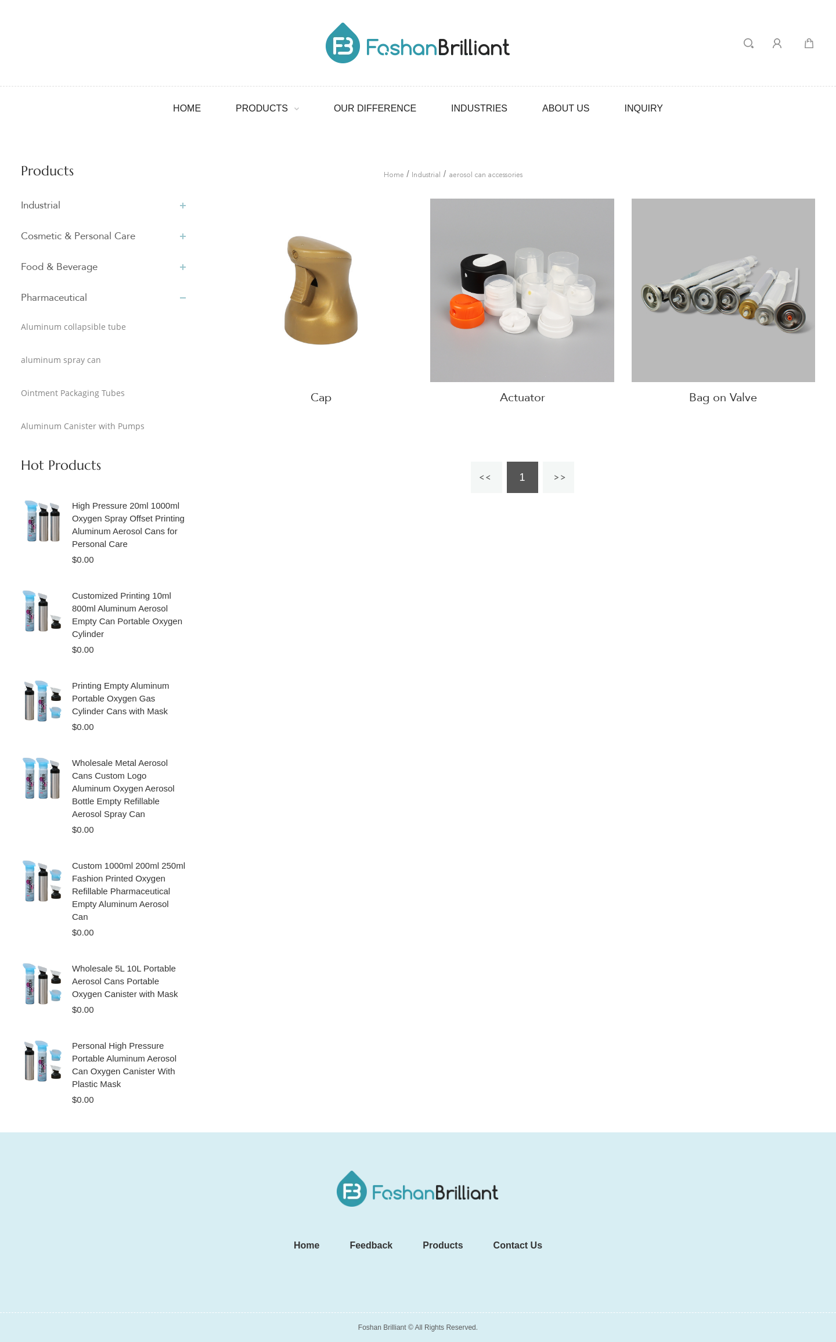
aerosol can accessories (485, 175)
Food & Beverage (59, 267)
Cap (321, 397)
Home (187, 108)
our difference (375, 108)
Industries (479, 108)
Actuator (522, 397)
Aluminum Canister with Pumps (83, 425)
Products (262, 108)
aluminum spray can (61, 359)
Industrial (40, 205)
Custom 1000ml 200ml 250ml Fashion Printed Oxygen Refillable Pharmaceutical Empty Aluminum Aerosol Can (128, 891)
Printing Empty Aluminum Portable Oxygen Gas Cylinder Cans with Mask (121, 698)
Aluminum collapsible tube (73, 326)
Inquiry (644, 108)
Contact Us (517, 1245)
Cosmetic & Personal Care (78, 236)
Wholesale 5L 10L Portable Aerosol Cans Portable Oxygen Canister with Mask (125, 981)
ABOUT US (566, 108)
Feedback (370, 1245)
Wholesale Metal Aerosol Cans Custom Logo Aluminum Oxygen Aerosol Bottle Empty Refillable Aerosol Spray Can (123, 788)
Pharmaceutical (54, 297)
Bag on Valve (723, 397)
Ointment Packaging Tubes (73, 392)
